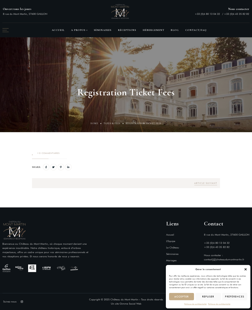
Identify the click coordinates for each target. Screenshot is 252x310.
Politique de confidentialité (195, 304)
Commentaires (49, 153)
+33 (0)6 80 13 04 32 (207, 13)
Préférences (234, 296)
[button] (245, 269)
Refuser (208, 296)
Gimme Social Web (130, 303)
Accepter (181, 296)
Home (94, 124)
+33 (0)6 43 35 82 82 (236, 13)
